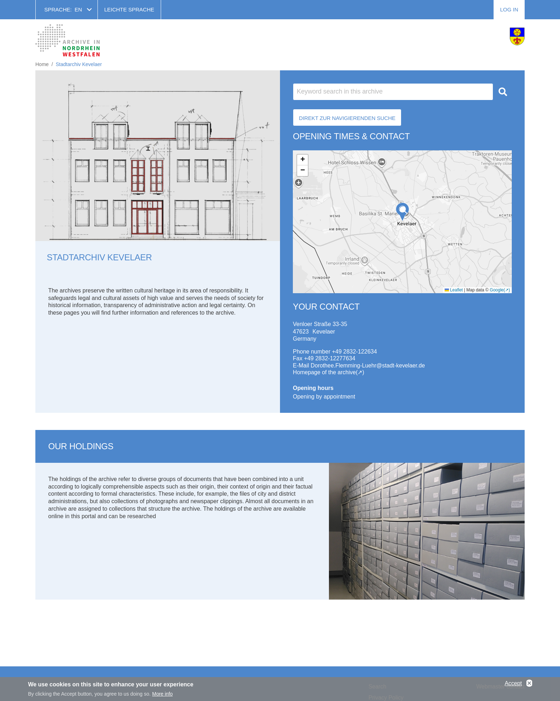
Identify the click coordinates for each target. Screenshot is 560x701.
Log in (509, 9)
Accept (513, 683)
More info (162, 694)
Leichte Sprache (129, 9)
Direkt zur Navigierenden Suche (347, 118)
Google (497, 289)
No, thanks (529, 683)
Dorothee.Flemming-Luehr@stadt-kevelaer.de (369, 365)
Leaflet (454, 289)
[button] (402, 212)
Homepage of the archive (325, 372)
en (78, 9)
